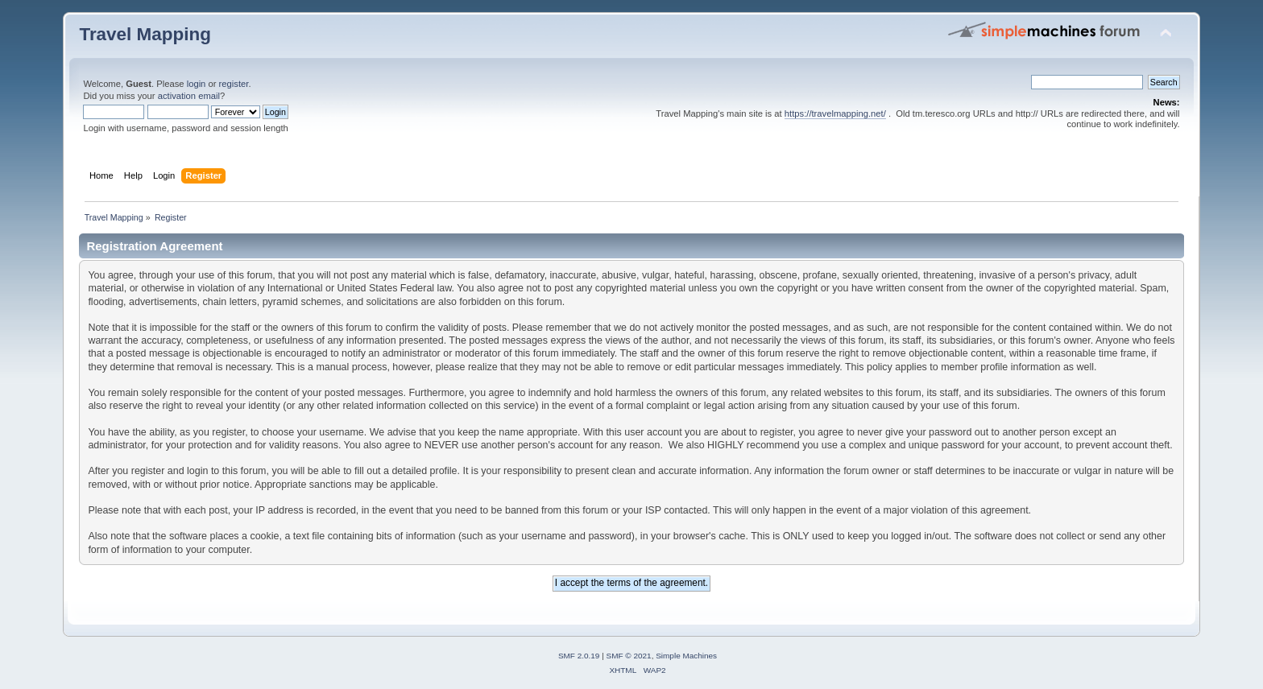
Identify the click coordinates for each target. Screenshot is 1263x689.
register (234, 84)
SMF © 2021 (629, 655)
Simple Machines (686, 655)
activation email (189, 96)
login (196, 84)
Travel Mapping (144, 34)
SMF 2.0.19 (579, 655)
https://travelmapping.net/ (835, 113)
